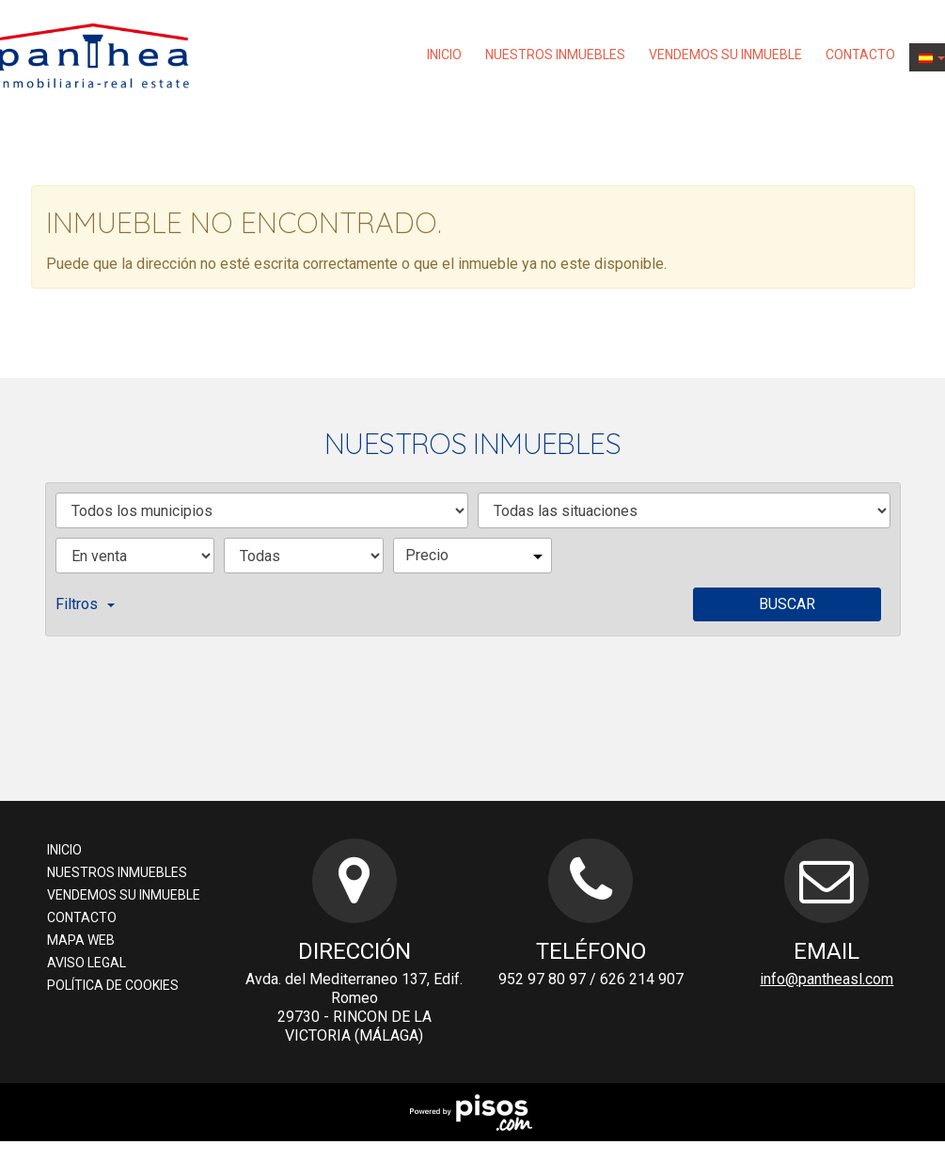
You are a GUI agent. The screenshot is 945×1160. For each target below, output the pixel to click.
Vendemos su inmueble (725, 54)
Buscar (787, 604)
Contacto (860, 54)
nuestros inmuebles (555, 54)
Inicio (444, 54)
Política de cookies (113, 985)
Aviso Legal (86, 962)
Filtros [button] (85, 604)
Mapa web (81, 940)
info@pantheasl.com (826, 979)
